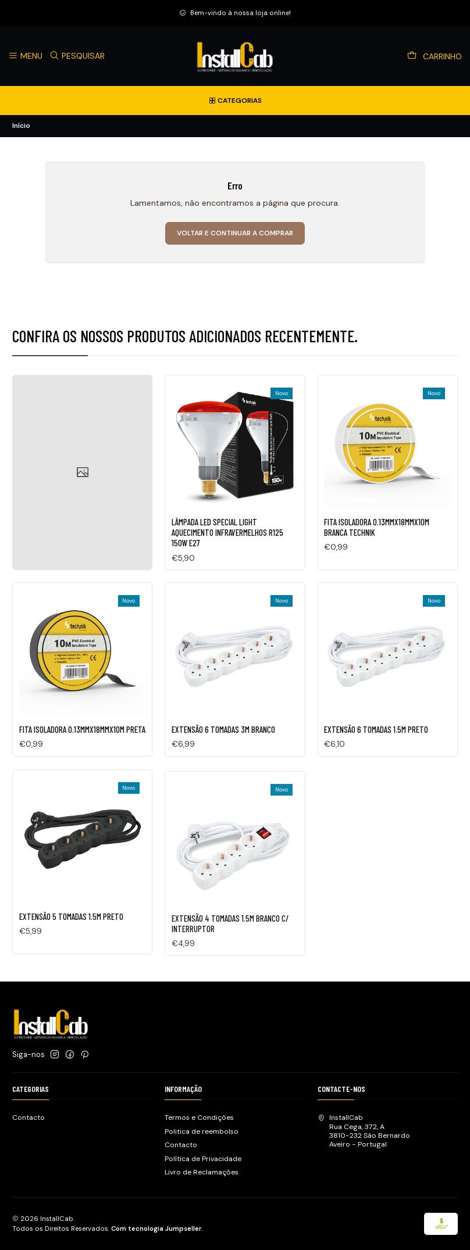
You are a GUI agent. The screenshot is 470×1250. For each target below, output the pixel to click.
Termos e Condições (199, 1117)
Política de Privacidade (203, 1158)
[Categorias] (235, 100)
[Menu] (25, 56)
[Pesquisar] (77, 56)
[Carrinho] (434, 56)
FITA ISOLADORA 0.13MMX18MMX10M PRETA (82, 783)
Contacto (28, 1117)
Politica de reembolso (201, 1131)
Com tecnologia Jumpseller (156, 1228)
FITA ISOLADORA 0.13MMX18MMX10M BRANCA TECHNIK (376, 566)
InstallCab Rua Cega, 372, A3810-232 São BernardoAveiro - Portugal (364, 1131)
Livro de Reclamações (201, 1172)
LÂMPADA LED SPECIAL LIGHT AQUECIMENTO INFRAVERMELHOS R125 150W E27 (227, 557)
